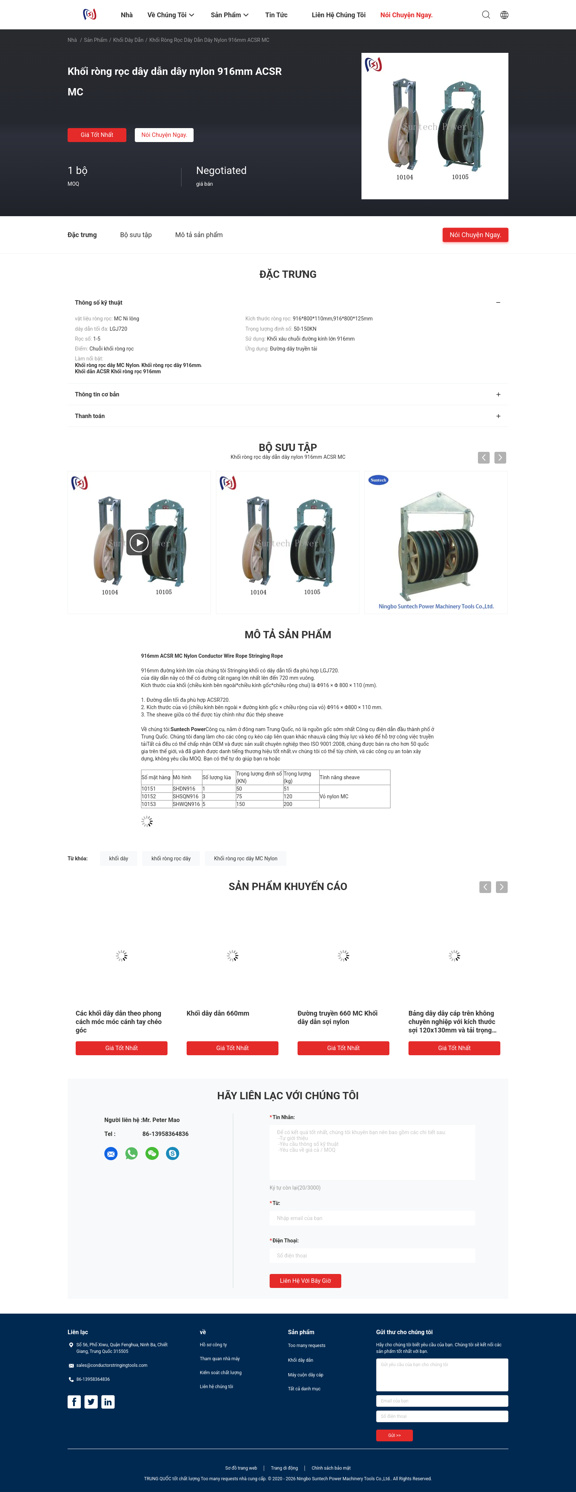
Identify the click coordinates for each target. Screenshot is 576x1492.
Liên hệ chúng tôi (216, 1386)
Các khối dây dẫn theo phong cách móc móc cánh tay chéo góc (119, 1021)
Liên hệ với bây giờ (305, 1280)
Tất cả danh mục (304, 1388)
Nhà (72, 40)
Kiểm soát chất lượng (221, 1372)
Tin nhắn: (284, 1117)
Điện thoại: (286, 1241)
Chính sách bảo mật (331, 1468)
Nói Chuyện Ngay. (164, 134)
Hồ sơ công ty (213, 1344)
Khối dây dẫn (128, 40)
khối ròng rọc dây (171, 858)
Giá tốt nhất (97, 134)
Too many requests (306, 1345)
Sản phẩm (96, 40)
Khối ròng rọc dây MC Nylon (245, 858)
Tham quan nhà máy (220, 1358)
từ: (276, 1203)
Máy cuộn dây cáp (305, 1374)
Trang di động (284, 1468)
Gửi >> (394, 1435)
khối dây (118, 858)
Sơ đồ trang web (241, 1468)
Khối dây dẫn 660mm (218, 1013)
